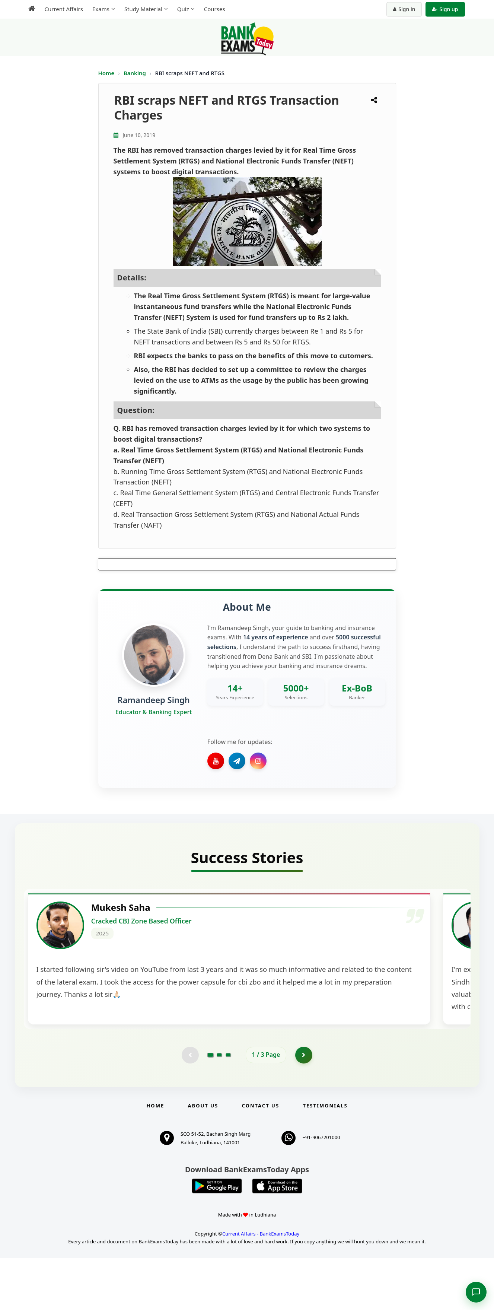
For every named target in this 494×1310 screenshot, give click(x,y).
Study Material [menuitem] (143, 9)
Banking (135, 73)
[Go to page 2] (219, 1106)
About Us (203, 1157)
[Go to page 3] (228, 1106)
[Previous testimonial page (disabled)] (189, 1106)
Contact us (260, 1157)
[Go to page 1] (210, 1106)
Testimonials (325, 1157)
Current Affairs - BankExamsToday (260, 1285)
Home (106, 73)
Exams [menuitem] (100, 9)
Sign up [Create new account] (445, 9)
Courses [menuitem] (214, 9)
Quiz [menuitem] (183, 9)
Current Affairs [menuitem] (64, 9)
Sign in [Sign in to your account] (404, 9)
